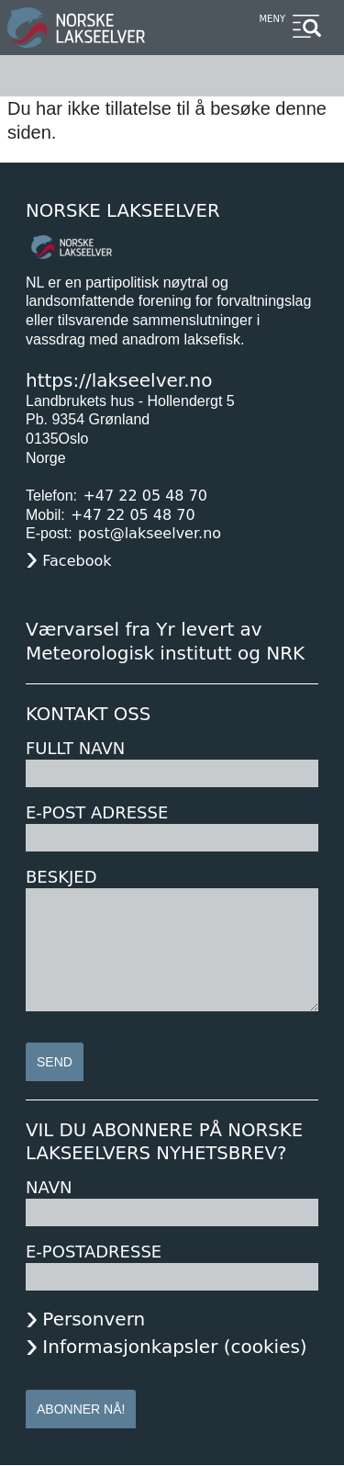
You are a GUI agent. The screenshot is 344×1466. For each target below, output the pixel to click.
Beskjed (61, 876)
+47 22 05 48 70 (145, 495)
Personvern (93, 1319)
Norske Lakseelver (123, 210)
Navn (49, 1187)
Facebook (76, 560)
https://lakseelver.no (119, 380)
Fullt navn (75, 748)
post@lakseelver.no (149, 533)
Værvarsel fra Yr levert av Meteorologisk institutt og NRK (165, 641)
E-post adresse (97, 812)
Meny (272, 19)
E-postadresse (93, 1251)
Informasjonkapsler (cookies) (174, 1347)
